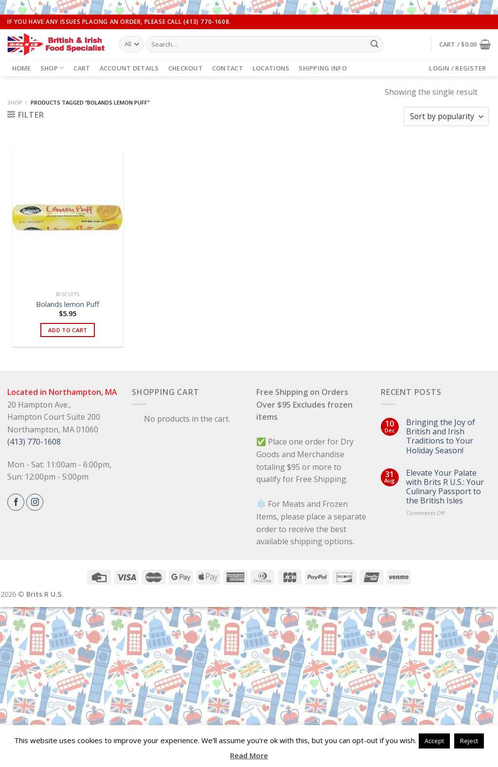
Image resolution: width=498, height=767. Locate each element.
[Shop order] (446, 116)
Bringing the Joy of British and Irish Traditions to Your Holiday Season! (440, 436)
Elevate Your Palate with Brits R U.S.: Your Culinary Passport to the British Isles (445, 487)
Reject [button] (469, 740)
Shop (52, 67)
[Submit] (374, 44)
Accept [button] (434, 740)
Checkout (185, 68)
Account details (129, 68)
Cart (81, 68)
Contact (227, 68)
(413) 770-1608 (34, 441)
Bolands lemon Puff (67, 304)
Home (21, 68)
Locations (270, 68)
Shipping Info (322, 68)
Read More (249, 755)
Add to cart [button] (68, 330)
